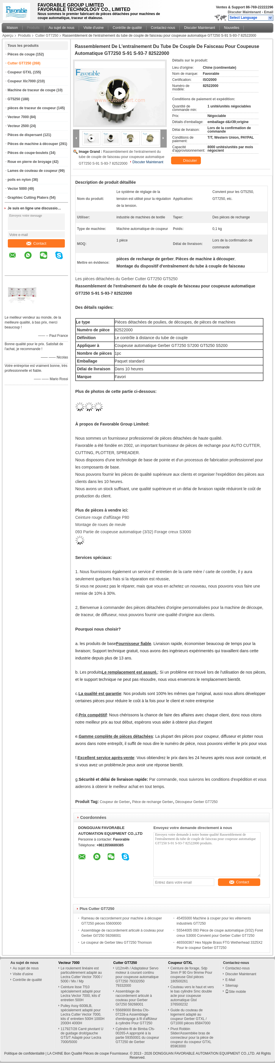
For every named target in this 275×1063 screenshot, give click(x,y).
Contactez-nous (163, 28)
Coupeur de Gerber (115, 802)
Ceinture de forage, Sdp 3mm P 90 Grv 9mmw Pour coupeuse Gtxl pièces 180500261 (191, 974)
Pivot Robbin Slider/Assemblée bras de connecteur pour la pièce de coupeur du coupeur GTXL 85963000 (191, 1037)
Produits (33, 28)
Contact (36, 243)
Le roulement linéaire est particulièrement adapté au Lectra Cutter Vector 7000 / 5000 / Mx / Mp (81, 974)
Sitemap (231, 986)
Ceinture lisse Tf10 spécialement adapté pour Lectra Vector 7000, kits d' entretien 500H (81, 993)
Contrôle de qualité (127, 28)
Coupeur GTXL (20, 72)
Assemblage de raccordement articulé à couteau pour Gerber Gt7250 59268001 (134, 997)
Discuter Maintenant (244, 12)
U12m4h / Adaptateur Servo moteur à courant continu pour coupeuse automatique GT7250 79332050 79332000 (137, 977)
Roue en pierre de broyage (29, 162)
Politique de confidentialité (24, 1053)
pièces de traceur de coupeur (32, 108)
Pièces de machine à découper (33, 144)
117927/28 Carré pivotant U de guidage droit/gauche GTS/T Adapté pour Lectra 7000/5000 (82, 1035)
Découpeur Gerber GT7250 (196, 802)
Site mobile (235, 992)
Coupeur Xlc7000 (22, 81)
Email (268, 12)
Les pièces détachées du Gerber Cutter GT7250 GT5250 (126, 278)
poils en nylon (19, 180)
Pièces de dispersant (25, 135)
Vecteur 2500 (18, 126)
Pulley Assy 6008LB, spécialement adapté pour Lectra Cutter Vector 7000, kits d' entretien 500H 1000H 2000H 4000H (82, 1014)
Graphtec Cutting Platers (28, 198)
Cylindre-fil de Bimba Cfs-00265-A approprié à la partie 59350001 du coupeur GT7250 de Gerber (137, 1035)
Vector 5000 (17, 189)
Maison (12, 28)
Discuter (186, 160)
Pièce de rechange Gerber (152, 802)
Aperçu (7, 36)
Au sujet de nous (61, 28)
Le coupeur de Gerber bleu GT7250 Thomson (116, 943)
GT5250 (14, 99)
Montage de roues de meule (100, 524)
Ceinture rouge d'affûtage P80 (102, 517)
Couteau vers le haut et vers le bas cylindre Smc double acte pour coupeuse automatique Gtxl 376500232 (192, 995)
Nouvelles (231, 28)
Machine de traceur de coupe (31, 90)
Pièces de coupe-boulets (28, 153)
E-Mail (230, 980)
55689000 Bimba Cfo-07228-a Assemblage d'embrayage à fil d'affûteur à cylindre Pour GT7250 (136, 1016)
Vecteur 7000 (18, 117)
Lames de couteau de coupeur (33, 171)
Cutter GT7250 (46, 36)
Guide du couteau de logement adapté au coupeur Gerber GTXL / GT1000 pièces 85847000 (190, 1016)
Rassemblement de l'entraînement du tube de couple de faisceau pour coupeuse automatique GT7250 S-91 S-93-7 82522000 (121, 158)
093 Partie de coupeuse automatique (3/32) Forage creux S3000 (133, 531)
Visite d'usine (93, 28)
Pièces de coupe (21, 54)
